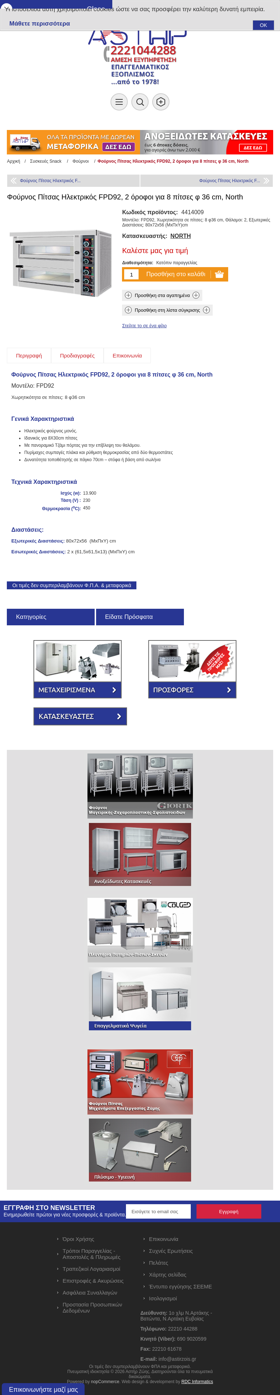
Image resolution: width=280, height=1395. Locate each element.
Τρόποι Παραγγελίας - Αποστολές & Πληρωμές (92, 1254)
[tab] (29, 355)
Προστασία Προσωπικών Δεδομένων (92, 1307)
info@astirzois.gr (177, 1359)
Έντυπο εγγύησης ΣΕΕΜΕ (180, 1286)
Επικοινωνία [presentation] (127, 355)
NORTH (180, 236)
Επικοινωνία (163, 1239)
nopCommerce (105, 1381)
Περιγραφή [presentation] (29, 355)
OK (263, 25)
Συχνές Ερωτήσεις (171, 1251)
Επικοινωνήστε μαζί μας (43, 1389)
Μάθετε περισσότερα (39, 23)
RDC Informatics (197, 1381)
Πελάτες (158, 1263)
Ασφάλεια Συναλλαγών (90, 1293)
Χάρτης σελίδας (167, 1275)
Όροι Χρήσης (78, 1239)
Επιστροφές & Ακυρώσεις (93, 1281)
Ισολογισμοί (163, 1298)
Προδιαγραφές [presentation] (77, 355)
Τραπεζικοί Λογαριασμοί (91, 1269)
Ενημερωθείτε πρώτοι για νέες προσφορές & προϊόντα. (65, 1215)
